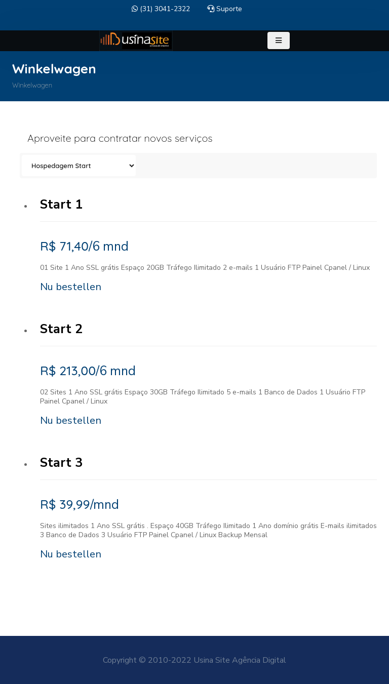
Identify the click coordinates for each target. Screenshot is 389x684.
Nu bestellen (70, 287)
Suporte (224, 9)
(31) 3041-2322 (161, 9)
